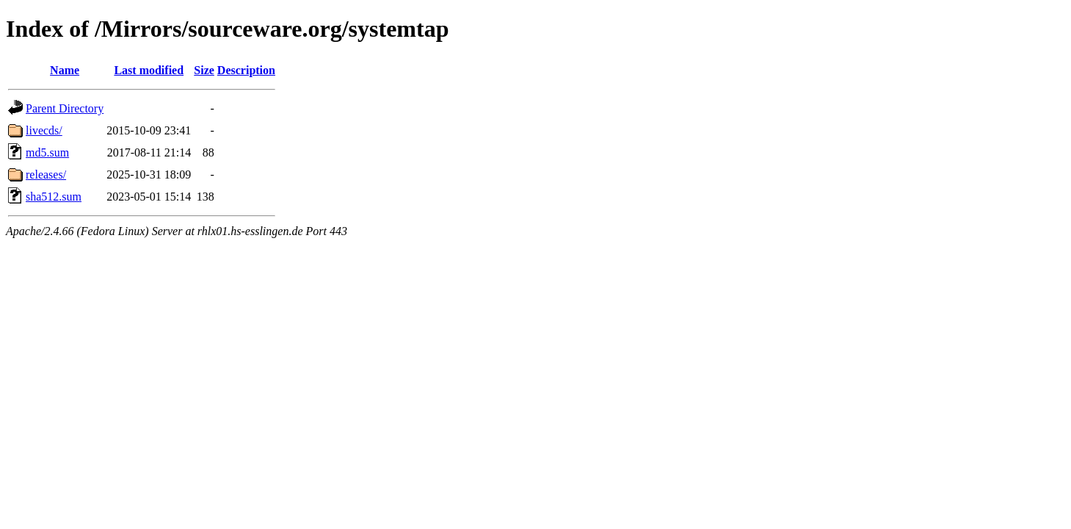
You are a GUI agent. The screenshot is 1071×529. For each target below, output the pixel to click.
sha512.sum (53, 196)
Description (246, 70)
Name (64, 70)
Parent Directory (65, 108)
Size (204, 70)
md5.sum (47, 152)
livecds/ (44, 130)
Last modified (149, 70)
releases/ (46, 174)
